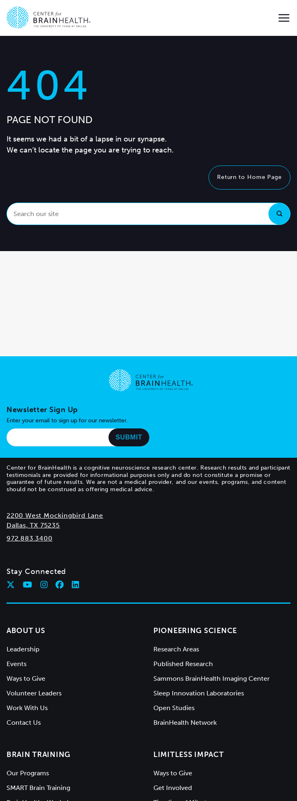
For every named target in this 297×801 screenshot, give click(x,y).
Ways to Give (26, 678)
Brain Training (39, 754)
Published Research (183, 664)
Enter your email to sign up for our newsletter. (67, 420)
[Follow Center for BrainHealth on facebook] (59, 584)
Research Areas (176, 649)
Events (17, 664)
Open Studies (174, 708)
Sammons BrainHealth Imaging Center (211, 678)
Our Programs (28, 773)
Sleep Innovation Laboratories (198, 693)
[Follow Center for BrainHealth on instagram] (44, 584)
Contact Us (24, 722)
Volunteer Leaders (34, 693)
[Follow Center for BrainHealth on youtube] (27, 584)
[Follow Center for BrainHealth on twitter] (11, 584)
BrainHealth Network (185, 722)
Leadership (23, 649)
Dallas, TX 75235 (33, 525)
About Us (26, 630)
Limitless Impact (188, 754)
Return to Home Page (249, 177)
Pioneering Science (195, 630)
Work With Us (27, 708)
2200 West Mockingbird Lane (55, 515)
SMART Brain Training (38, 788)
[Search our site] (148, 214)
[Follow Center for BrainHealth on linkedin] (75, 584)
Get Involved (172, 788)
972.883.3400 (30, 538)
